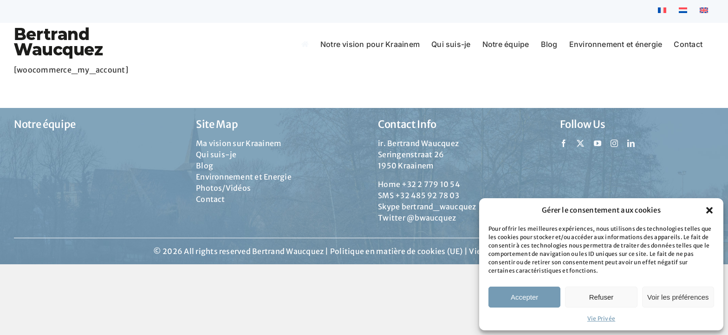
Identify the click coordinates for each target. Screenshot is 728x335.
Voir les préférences (678, 297)
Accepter (524, 297)
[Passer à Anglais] (704, 11)
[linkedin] (631, 143)
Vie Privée (601, 318)
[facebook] (563, 143)
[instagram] (614, 143)
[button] (709, 210)
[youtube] (597, 143)
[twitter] (580, 143)
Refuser (601, 297)
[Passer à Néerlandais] (683, 11)
